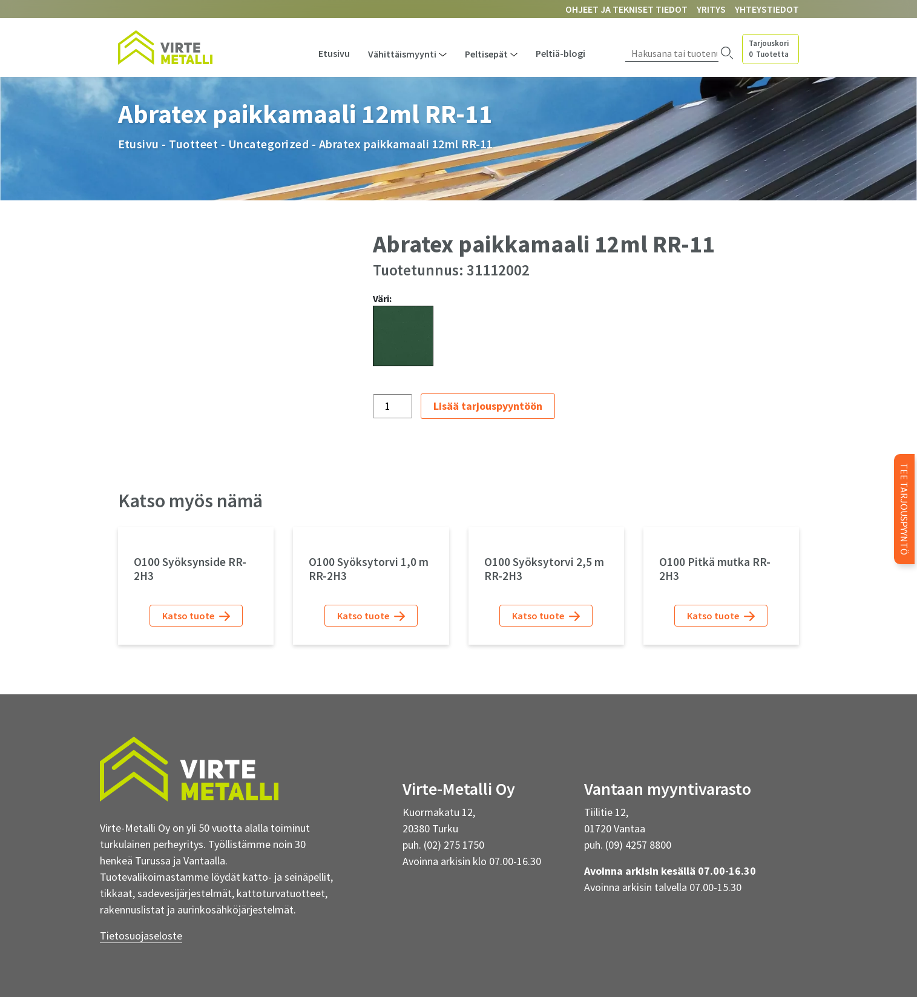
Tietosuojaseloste (141, 936)
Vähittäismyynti (402, 54)
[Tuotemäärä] (392, 406)
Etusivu (334, 53)
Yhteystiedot (767, 9)
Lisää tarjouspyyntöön (487, 406)
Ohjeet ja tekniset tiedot (626, 9)
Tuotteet (193, 143)
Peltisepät (486, 54)
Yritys (711, 9)
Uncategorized (268, 143)
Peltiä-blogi (560, 53)
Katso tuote (196, 616)
